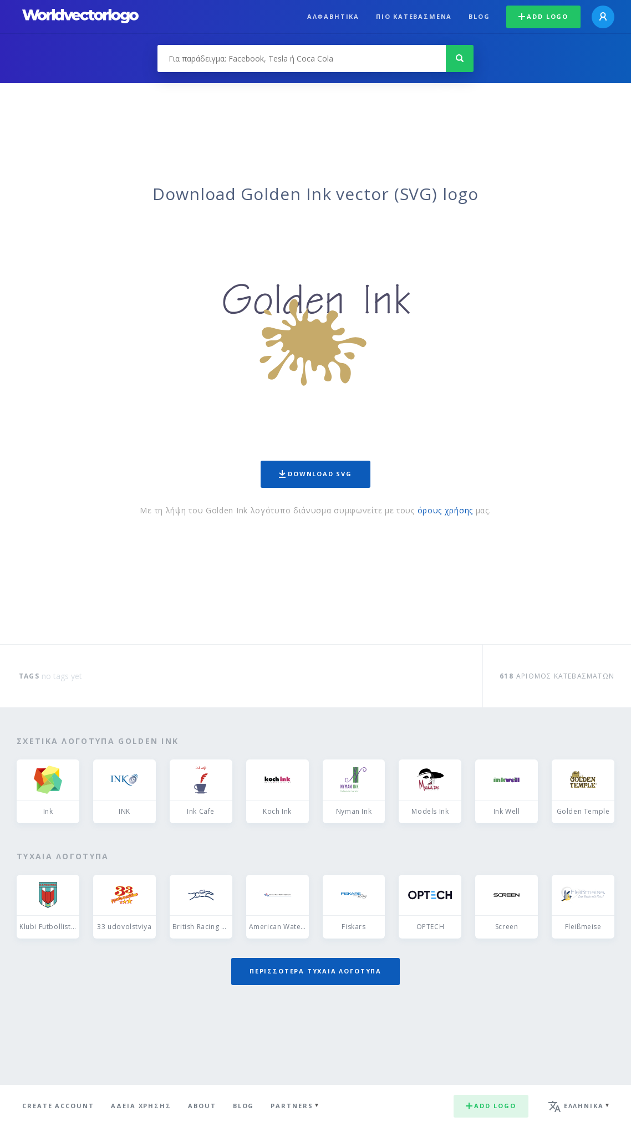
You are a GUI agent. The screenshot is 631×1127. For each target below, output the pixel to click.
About (202, 1105)
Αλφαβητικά (333, 16)
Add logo (543, 16)
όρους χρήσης (445, 510)
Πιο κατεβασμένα (414, 16)
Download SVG (315, 474)
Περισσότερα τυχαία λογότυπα (315, 971)
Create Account (58, 1105)
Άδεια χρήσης (141, 1105)
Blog (479, 16)
